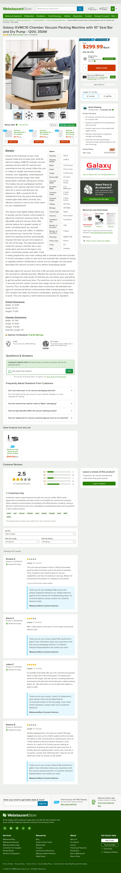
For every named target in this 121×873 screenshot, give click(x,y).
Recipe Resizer (8, 851)
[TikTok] (23, 828)
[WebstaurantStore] (32, 815)
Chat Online (106, 849)
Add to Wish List (99, 84)
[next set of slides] (76, 136)
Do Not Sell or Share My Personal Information (70, 864)
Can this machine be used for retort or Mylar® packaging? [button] (32, 404)
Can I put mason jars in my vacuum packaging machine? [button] (31, 390)
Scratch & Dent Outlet (44, 842)
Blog (37, 839)
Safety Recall (40, 856)
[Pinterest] (29, 828)
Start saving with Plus (69, 804)
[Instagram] (5, 828)
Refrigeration (29, 16)
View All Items (23, 125)
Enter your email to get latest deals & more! (24, 800)
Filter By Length (11, 538)
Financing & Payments (78, 848)
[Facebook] (17, 828)
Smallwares (41, 16)
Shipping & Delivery (109, 852)
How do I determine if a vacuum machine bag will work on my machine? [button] (38, 418)
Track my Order (110, 845)
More (114, 16)
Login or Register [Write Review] (99, 483)
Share (54, 125)
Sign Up (42, 803)
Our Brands (74, 842)
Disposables (77, 16)
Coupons (39, 848)
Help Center (109, 840)
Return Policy (75, 856)
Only (84, 43)
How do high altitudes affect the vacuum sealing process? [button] (32, 411)
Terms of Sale (8, 864)
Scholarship (74, 851)
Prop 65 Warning (35, 335)
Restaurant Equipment (13, 16)
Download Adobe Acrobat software (102, 232)
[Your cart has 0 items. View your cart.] (114, 8)
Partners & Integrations (11, 853)
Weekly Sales (40, 845)
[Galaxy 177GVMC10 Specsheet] (87, 220)
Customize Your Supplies (12, 848)
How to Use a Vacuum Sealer (101, 241)
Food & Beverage (54, 16)
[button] (17, 115)
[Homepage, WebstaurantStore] (17, 8)
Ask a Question (68, 125)
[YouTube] (11, 828)
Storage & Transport (102, 16)
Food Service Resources (45, 851)
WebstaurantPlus (9, 839)
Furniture (88, 16)
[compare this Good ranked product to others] (112, 149)
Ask (69, 371)
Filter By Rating (47, 538)
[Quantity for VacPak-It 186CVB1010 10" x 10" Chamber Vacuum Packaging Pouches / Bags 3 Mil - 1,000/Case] (6, 141)
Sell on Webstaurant (77, 853)
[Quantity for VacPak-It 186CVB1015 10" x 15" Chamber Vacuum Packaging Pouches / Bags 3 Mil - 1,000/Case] (32, 141)
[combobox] (56, 8)
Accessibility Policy (45, 864)
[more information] (112, 110)
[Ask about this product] (40, 371)
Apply (113, 77)
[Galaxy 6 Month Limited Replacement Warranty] (111, 220)
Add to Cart (12, 142)
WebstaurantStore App (11, 845)
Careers (73, 845)
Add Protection (109, 59)
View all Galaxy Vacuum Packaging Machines (99, 174)
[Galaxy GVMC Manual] (99, 220)
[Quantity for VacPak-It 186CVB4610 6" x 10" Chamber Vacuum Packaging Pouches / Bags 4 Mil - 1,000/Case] (58, 141)
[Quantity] (85, 68)
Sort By (7, 531)
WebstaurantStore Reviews (46, 853)
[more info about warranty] (94, 61)
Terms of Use (50, 377)
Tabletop (67, 16)
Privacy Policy (62, 377)
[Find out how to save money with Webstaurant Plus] (5, 131)
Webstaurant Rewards (11, 842)
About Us (73, 839)
